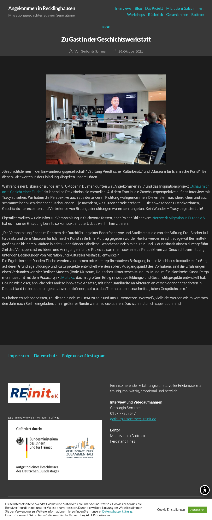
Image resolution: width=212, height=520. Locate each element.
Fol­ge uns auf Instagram (83, 355)
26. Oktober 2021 (130, 51)
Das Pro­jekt (154, 8)
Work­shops (136, 14)
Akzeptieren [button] (197, 509)
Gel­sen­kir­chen (177, 14)
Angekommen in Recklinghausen (41, 8)
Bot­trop (197, 14)
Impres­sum (18, 355)
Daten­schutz (45, 355)
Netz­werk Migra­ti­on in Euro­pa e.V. (179, 218)
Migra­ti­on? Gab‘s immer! (185, 8)
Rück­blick (155, 14)
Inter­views (123, 8)
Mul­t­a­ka (67, 277)
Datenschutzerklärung (117, 511)
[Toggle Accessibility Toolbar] (205, 490)
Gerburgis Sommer (94, 51)
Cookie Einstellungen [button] (171, 509)
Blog (138, 8)
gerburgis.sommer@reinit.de (133, 419)
